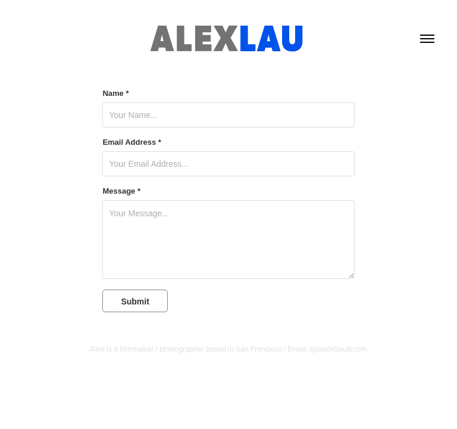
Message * (121, 191)
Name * (115, 93)
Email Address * (131, 142)
